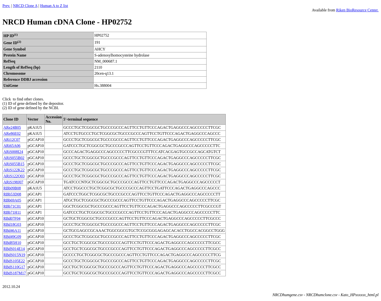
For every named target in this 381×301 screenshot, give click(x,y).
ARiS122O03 (14, 176)
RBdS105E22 (14, 261)
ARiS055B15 (13, 164)
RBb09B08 (12, 188)
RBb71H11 (12, 212)
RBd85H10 (12, 243)
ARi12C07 (11, 140)
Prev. (6, 6)
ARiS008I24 (13, 152)
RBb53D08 (12, 194)
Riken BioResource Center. (357, 10)
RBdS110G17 (14, 267)
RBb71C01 (12, 206)
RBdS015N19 (14, 255)
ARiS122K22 (14, 170)
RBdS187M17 (14, 273)
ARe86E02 (12, 133)
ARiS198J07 (13, 182)
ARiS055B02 (13, 158)
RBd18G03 (12, 224)
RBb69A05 (12, 200)
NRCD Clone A (25, 6)
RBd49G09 (12, 237)
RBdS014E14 (14, 249)
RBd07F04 (11, 218)
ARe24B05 (12, 127)
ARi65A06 (11, 146)
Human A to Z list (54, 6)
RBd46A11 (12, 230)
